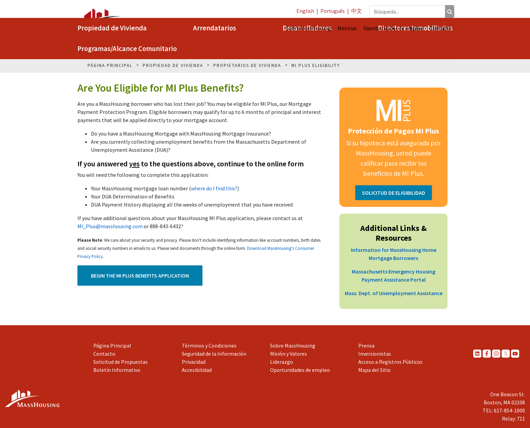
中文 (356, 10)
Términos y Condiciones (209, 345)
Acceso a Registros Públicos (390, 361)
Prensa (366, 345)
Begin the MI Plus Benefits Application (140, 275)
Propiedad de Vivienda (112, 28)
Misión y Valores (288, 353)
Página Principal (112, 345)
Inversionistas (374, 353)
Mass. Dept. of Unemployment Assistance (393, 293)
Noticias (347, 28)
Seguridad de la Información (214, 353)
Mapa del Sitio (374, 369)
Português (332, 10)
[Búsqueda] (449, 11)
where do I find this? (214, 188)
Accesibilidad (197, 369)
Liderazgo (281, 361)
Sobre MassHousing (308, 28)
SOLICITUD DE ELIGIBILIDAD (393, 192)
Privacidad (194, 361)
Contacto (441, 28)
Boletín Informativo (116, 369)
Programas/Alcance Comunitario (127, 48)
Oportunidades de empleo (393, 28)
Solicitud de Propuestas (120, 361)
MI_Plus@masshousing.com (110, 226)
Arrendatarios (214, 28)
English (305, 10)
